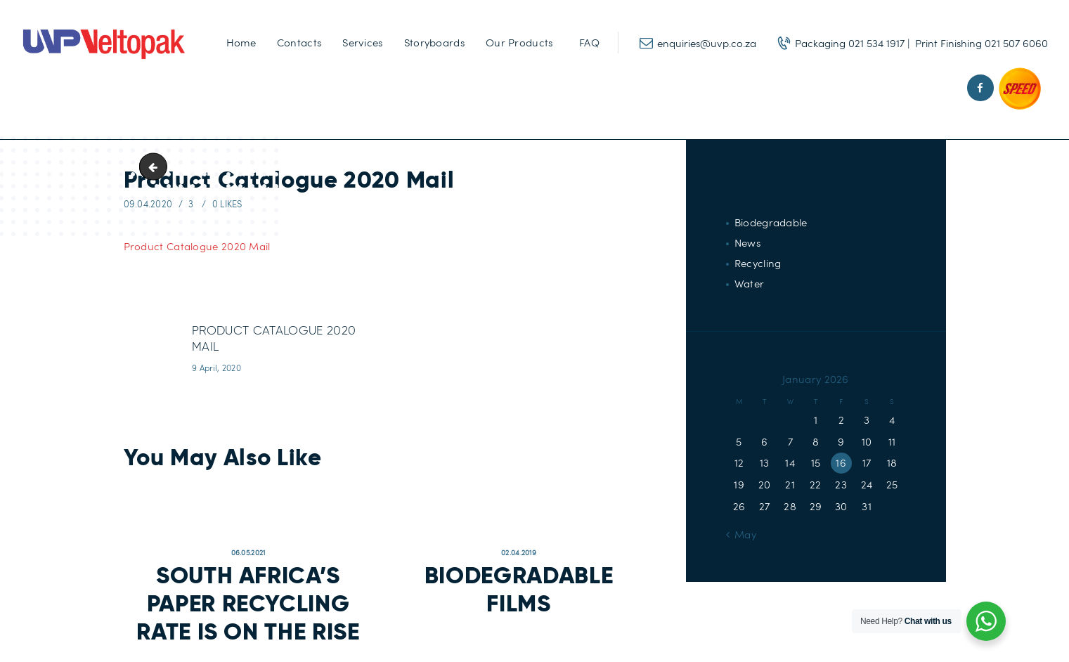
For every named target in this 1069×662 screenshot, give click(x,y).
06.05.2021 (248, 552)
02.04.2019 (518, 552)
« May (741, 534)
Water (749, 283)
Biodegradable (771, 222)
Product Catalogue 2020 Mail (197, 246)
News (747, 242)
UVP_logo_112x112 (156, 167)
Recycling (758, 263)
